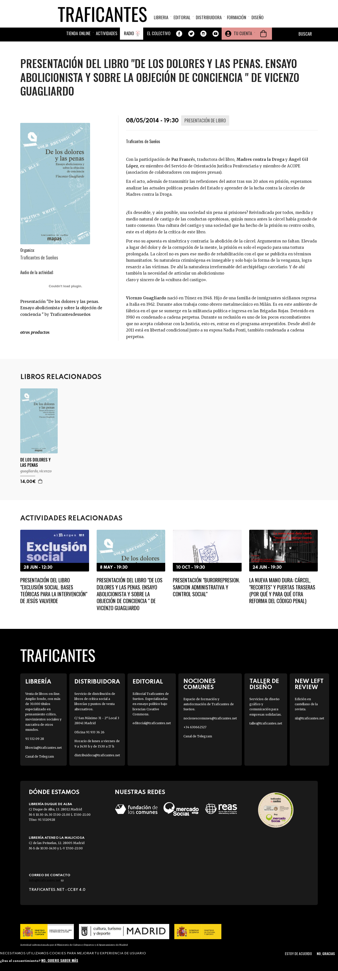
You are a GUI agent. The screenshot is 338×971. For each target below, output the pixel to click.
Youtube (215, 38)
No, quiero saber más (59, 960)
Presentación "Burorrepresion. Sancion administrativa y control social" (206, 587)
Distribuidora (209, 19)
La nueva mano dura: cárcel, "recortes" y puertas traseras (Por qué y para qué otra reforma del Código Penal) (282, 590)
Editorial (182, 19)
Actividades (106, 38)
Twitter (191, 38)
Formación (236, 19)
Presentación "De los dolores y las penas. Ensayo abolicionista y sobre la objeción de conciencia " (61, 308)
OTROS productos (35, 332)
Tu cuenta (243, 38)
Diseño (257, 19)
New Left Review (309, 684)
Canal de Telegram (39, 756)
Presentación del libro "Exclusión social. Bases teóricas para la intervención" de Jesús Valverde (53, 590)
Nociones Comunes (199, 684)
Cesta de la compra (263, 38)
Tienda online (78, 38)
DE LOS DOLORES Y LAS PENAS (35, 462)
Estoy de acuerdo (298, 953)
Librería (38, 682)
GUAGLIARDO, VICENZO (36, 471)
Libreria (161, 19)
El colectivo (159, 38)
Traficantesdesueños (70, 314)
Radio (129, 38)
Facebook (179, 38)
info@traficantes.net (46, 880)
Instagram (203, 38)
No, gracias (326, 953)
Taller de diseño (264, 684)
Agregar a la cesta (40, 481)
